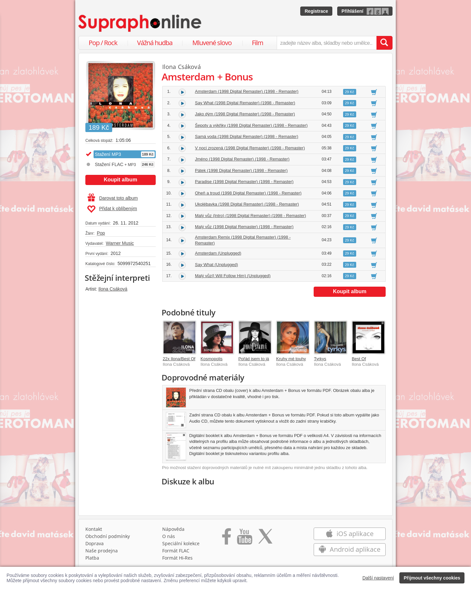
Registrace (316, 11)
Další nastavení (378, 578)
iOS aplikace (349, 533)
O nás (168, 536)
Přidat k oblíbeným (112, 209)
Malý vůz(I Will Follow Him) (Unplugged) (232, 275)
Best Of (359, 358)
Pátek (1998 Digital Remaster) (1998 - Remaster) (241, 170)
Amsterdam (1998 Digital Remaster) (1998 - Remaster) (246, 91)
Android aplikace (349, 549)
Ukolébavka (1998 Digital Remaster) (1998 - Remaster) (247, 204)
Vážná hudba (154, 42)
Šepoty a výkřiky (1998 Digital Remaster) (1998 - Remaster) (251, 125)
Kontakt (93, 529)
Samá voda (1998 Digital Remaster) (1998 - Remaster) (246, 136)
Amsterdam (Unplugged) (218, 253)
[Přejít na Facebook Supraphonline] (226, 538)
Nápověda (173, 529)
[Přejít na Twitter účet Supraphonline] (265, 538)
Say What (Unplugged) (216, 264)
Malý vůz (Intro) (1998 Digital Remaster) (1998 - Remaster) (250, 215)
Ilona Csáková (113, 289)
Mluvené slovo (212, 42)
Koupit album (120, 179)
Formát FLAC (175, 550)
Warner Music (120, 243)
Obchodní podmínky (107, 536)
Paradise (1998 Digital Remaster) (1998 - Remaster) (244, 181)
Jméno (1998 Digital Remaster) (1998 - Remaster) (242, 159)
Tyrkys (320, 358)
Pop (101, 233)
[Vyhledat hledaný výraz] (384, 43)
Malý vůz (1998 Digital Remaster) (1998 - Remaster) (244, 226)
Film (257, 42)
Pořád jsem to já (253, 358)
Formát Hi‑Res (177, 558)
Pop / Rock (103, 42)
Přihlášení (352, 11)
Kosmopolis (211, 358)
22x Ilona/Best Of (179, 358)
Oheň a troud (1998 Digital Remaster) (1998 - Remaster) (248, 193)
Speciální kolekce (181, 543)
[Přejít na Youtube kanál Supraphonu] (244, 538)
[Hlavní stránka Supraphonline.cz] (140, 23)
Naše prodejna (101, 550)
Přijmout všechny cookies (432, 578)
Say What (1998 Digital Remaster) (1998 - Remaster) (245, 102)
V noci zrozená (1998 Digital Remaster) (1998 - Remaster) (250, 147)
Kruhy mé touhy (291, 358)
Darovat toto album (113, 198)
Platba (92, 558)
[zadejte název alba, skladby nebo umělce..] (326, 43)
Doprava (94, 543)
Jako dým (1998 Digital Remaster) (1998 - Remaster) (245, 113)
